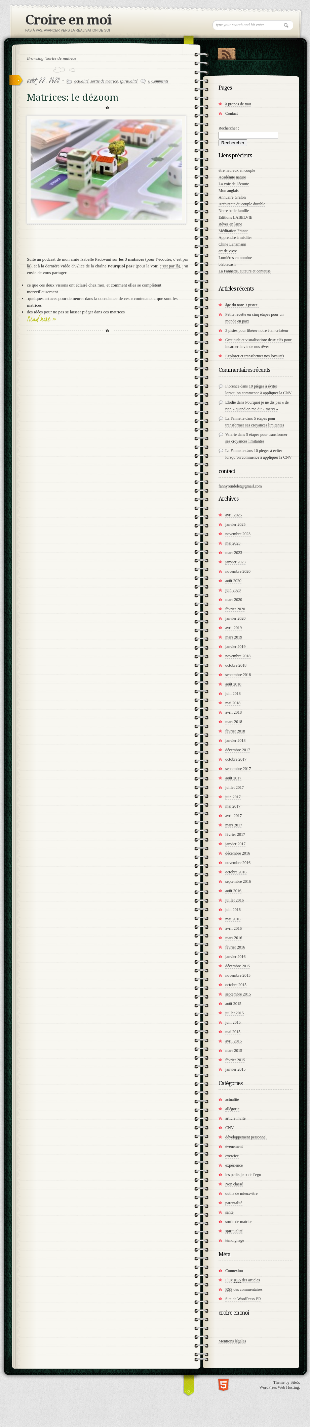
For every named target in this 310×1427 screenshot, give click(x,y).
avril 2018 (233, 712)
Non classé (234, 1184)
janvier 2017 (235, 844)
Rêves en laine (230, 224)
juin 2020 (233, 590)
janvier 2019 (235, 646)
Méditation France (233, 230)
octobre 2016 (235, 872)
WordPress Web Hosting (279, 1387)
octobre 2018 (235, 665)
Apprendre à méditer (235, 237)
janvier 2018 (235, 740)
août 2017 (233, 778)
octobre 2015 (235, 984)
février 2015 (235, 1060)
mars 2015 (233, 1050)
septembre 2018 (238, 674)
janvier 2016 (235, 956)
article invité (235, 1118)
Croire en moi (68, 20)
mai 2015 (232, 1031)
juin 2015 (233, 1022)
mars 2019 (233, 637)
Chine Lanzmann (232, 244)
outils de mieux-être (241, 1193)
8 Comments (158, 81)
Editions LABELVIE (236, 217)
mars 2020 (233, 599)
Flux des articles (242, 1280)
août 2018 (233, 684)
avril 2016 (233, 928)
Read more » (41, 318)
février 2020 (235, 609)
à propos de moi (238, 104)
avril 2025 (233, 515)
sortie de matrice (104, 81)
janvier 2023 (235, 562)
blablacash (227, 264)
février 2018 (235, 731)
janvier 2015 (235, 1069)
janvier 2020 (235, 618)
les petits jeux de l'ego (243, 1174)
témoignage (234, 1240)
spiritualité (129, 81)
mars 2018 (233, 721)
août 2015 (233, 1003)
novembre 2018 (237, 656)
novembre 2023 (237, 533)
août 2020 (233, 580)
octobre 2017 (235, 759)
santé (229, 1212)
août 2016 (233, 890)
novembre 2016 (237, 862)
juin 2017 (233, 797)
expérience (234, 1165)
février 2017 (235, 834)
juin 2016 (233, 909)
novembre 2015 (237, 975)
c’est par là (169, 265)
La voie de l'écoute (234, 184)
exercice (232, 1156)
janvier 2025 (235, 524)
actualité (81, 81)
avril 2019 (233, 627)
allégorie (232, 1109)
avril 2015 (233, 1041)
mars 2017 (233, 825)
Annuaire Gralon (232, 197)
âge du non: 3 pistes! (242, 305)
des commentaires (244, 1289)
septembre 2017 (238, 768)
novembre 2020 (237, 571)
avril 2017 (233, 815)
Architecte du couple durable (242, 204)
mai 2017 (232, 806)
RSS (226, 52)
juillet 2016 (234, 900)
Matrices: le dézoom (73, 97)
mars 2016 (233, 937)
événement (234, 1146)
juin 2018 (233, 693)
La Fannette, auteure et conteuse (245, 271)
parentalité (233, 1203)
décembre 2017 (237, 750)
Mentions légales (232, 1341)
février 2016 (235, 947)
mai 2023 (232, 543)
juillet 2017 (234, 787)
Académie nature (232, 177)
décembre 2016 (237, 853)
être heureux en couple (237, 170)
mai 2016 (232, 919)
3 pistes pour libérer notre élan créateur (256, 330)
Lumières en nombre (235, 257)
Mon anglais (229, 190)
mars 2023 (233, 552)
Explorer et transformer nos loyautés (254, 356)
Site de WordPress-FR (243, 1298)
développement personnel (246, 1137)
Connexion (234, 1270)
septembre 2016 (238, 881)
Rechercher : (229, 128)
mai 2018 (232, 703)
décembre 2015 (237, 966)
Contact (231, 113)
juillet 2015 (234, 1013)
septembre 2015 (238, 994)
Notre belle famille (234, 210)
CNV (229, 1127)
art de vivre (228, 251)
